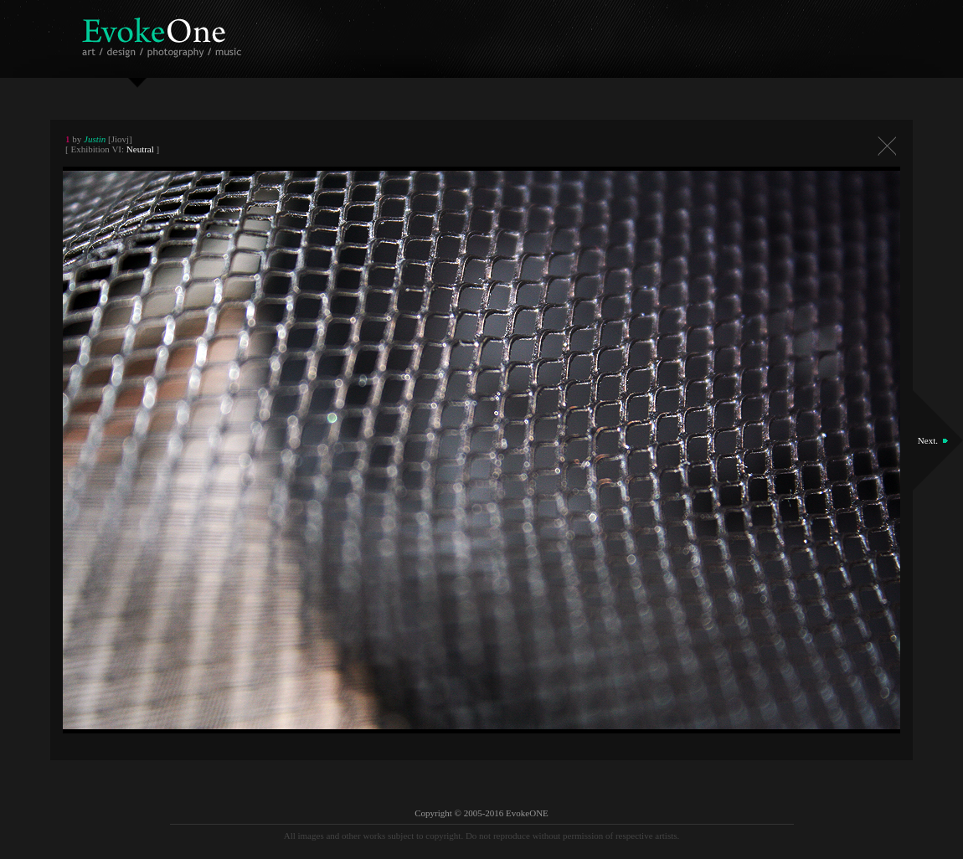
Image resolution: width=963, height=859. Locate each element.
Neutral (140, 149)
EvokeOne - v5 (164, 33)
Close (887, 146)
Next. (928, 440)
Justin (95, 139)
